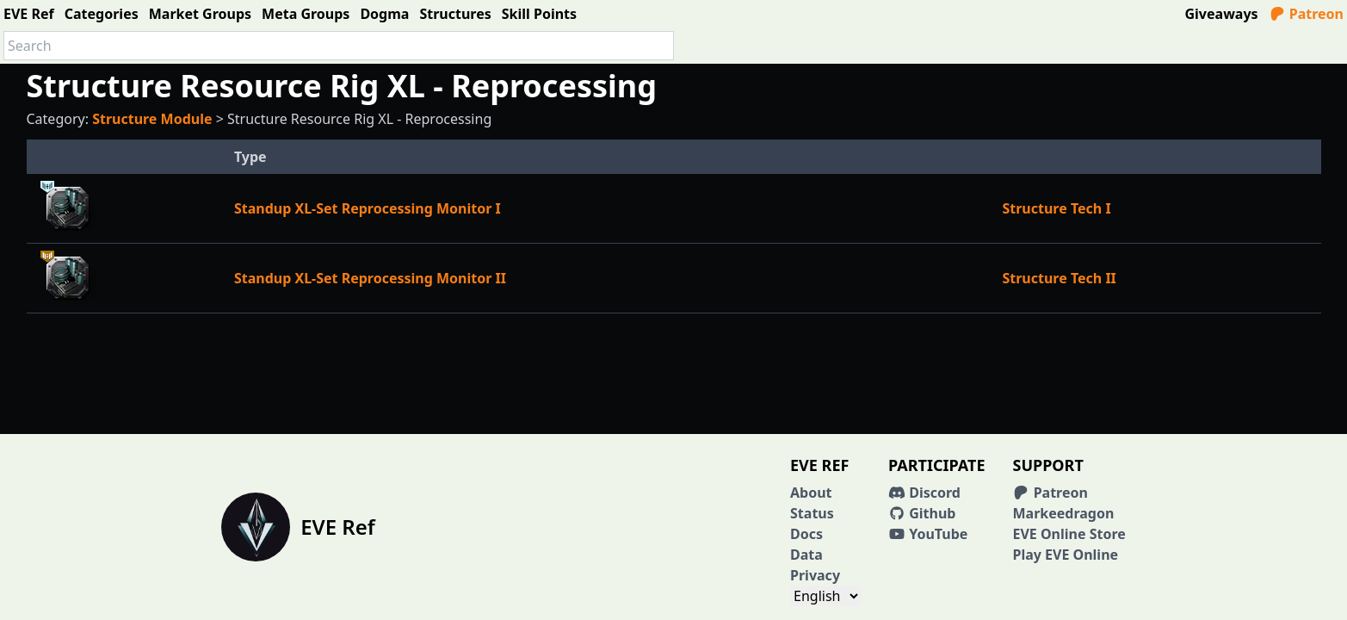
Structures (455, 13)
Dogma (384, 13)
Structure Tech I (1056, 208)
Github (921, 513)
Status (812, 513)
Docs (806, 533)
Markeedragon (1063, 513)
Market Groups (200, 13)
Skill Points (539, 13)
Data (806, 554)
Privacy (815, 575)
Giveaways (1221, 13)
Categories (102, 13)
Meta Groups (305, 13)
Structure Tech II (1058, 278)
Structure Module (152, 118)
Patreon (1306, 13)
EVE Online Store (1068, 533)
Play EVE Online (1065, 554)
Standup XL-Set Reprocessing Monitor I (367, 208)
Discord (924, 492)
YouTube (927, 533)
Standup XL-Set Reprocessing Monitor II (370, 278)
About (811, 492)
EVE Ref (28, 13)
